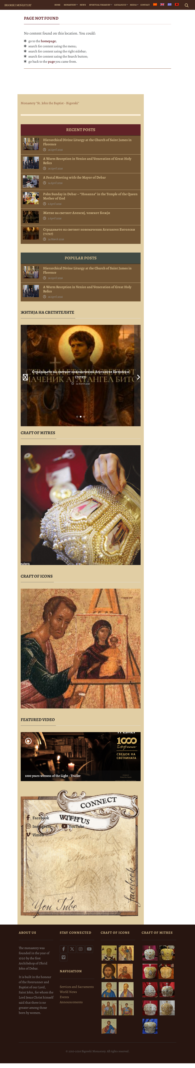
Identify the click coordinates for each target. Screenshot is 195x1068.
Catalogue (120, 4)
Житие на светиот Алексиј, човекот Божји (76, 213)
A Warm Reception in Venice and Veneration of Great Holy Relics (87, 161)
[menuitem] (155, 5)
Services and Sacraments (77, 986)
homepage (48, 41)
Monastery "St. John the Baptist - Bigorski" (50, 103)
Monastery (70, 4)
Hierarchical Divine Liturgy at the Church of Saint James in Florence (87, 142)
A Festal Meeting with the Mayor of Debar (74, 177)
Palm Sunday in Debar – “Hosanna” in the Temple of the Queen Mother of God (90, 196)
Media (133, 4)
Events (64, 997)
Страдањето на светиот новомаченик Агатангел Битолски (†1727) (89, 231)
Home (57, 4)
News (83, 4)
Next (137, 375)
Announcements (71, 1002)
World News (68, 992)
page (51, 61)
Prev (24, 375)
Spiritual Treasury (99, 4)
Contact (145, 4)
